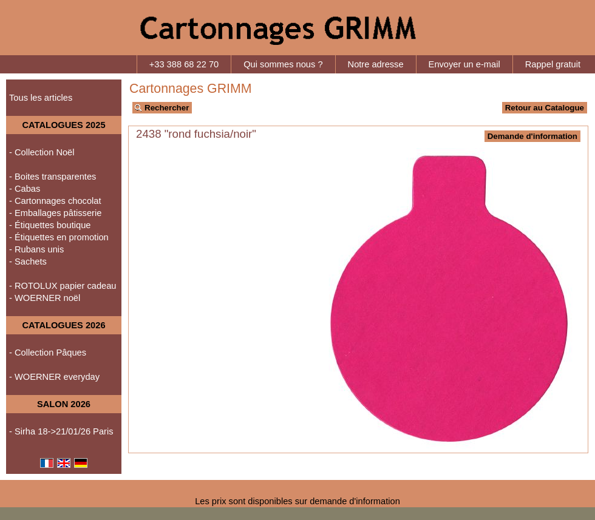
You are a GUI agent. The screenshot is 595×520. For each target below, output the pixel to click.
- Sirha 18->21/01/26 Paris (61, 431)
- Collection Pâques (47, 352)
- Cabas (24, 189)
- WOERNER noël (44, 298)
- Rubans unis (36, 249)
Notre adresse (376, 64)
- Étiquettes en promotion (59, 237)
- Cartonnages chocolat (55, 201)
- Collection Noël (42, 152)
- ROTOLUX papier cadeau (63, 286)
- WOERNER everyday (54, 377)
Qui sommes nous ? (282, 64)
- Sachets (28, 261)
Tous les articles (40, 98)
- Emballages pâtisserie (55, 213)
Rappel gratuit (552, 64)
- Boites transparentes (52, 176)
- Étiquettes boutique (49, 225)
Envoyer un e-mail (464, 64)
